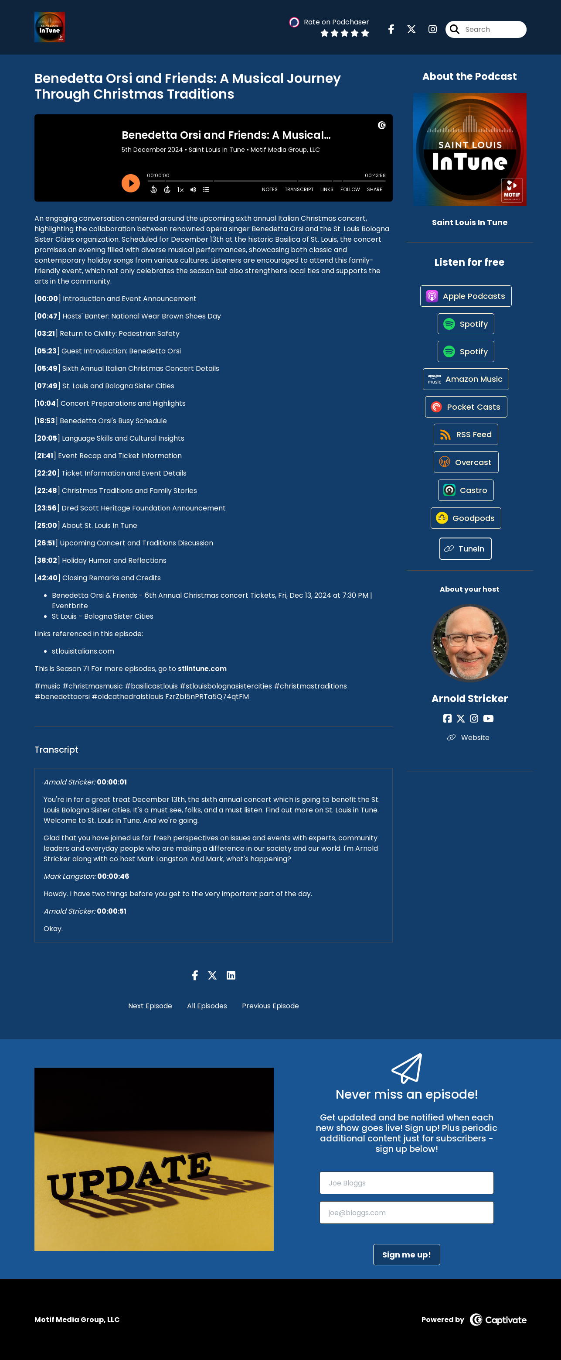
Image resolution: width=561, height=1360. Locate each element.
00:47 (47, 316)
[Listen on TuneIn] (465, 580)
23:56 (47, 508)
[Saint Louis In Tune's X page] (406, 30)
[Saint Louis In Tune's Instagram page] (427, 30)
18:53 (46, 421)
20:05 (47, 438)
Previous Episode (270, 1006)
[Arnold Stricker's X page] (463, 750)
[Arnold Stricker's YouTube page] (485, 750)
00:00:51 (111, 911)
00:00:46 (113, 876)
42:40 (47, 578)
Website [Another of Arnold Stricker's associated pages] (470, 769)
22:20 (47, 473)
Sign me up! (406, 1254)
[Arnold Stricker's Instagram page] (474, 750)
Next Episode (150, 1006)
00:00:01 (112, 782)
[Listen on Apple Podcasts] (465, 299)
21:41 (45, 456)
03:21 (46, 334)
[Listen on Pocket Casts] (465, 423)
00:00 (47, 299)
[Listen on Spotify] (465, 330)
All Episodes (207, 1006)
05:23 (47, 351)
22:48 (47, 491)
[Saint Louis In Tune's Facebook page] (391, 30)
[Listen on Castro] (465, 517)
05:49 (47, 368)
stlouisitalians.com (83, 651)
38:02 (47, 560)
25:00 (47, 526)
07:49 (47, 386)
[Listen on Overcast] (465, 485)
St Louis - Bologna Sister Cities (102, 616)
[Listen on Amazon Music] (465, 392)
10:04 (46, 403)
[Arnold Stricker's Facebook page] (453, 750)
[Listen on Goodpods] (465, 548)
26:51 (46, 543)
